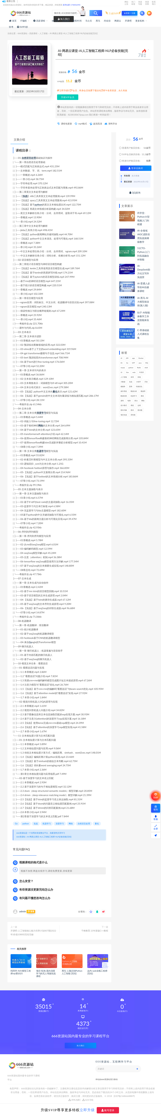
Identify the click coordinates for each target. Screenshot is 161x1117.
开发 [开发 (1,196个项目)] (146, 382)
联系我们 (154, 3)
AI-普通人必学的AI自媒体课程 (143, 287)
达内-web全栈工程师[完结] (97, 972)
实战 (25, 196)
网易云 (117, 20)
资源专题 (140, 3)
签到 (155, 808)
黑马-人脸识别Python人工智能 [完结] (72, 972)
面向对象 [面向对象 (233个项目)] (124, 410)
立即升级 (87, 1110)
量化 (55, 391)
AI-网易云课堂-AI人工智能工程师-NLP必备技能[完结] (49, 837)
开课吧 (128, 20)
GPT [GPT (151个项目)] (133, 363)
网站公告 (126, 3)
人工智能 (43, 33)
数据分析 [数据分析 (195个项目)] (134, 391)
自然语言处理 (29, 157)
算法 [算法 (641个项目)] (136, 401)
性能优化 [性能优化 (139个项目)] (139, 386)
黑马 (98, 20)
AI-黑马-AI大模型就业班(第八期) (143, 301)
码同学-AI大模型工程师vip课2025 (21, 972)
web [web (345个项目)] (134, 372)
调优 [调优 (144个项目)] (132, 405)
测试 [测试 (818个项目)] (142, 396)
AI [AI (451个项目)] (121, 358)
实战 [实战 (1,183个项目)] (130, 382)
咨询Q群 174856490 (71, 5)
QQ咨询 (134, 192)
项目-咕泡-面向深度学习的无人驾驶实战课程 (46, 973)
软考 (11, 26)
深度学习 (41, 412)
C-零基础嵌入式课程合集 (143, 334)
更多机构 (139, 20)
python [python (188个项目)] (130, 368)
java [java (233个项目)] (140, 363)
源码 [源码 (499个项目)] (122, 401)
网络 (40, 425)
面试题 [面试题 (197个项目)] (140, 410)
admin (22, 911)
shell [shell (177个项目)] (146, 368)
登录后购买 (135, 168)
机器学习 (41, 451)
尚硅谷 (107, 20)
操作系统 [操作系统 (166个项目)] (124, 391)
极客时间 (77, 20)
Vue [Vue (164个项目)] (127, 372)
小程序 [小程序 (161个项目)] (138, 382)
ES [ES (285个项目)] (121, 363)
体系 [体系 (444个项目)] (132, 377)
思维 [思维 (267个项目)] (130, 386)
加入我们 (80, 1045)
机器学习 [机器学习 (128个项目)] (134, 396)
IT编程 (23, 20)
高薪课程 (33, 33)
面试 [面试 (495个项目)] (132, 410)
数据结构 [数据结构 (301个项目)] (124, 396)
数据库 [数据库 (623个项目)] (143, 391)
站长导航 (87, 1100)
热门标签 (133, 3)
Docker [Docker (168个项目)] (141, 358)
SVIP (155, 796)
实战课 (65, 20)
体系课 (55, 20)
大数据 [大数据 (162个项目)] (123, 382)
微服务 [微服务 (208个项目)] (123, 386)
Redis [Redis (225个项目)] (139, 368)
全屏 (155, 827)
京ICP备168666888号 (124, 1096)
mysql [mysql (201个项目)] (123, 368)
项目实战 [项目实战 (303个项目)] (124, 415)
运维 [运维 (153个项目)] (139, 405)
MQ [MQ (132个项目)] (146, 363)
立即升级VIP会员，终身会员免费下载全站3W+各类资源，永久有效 (93, 90)
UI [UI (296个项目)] (121, 372)
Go (30, 642)
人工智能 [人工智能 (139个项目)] (124, 377)
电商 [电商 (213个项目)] (129, 401)
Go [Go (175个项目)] (127, 363)
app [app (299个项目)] (133, 358)
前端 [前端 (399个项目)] (139, 377)
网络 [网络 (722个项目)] (142, 401)
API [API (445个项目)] (127, 358)
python (38, 204)
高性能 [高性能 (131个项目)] (133, 415)
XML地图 (74, 1100)
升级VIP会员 (67, 97)
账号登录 (107, 1110)
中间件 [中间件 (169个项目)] (141, 372)
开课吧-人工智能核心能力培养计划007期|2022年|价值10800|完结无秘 (33, 932)
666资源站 (22, 33)
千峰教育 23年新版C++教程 (94, 930)
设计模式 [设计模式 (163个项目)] (124, 405)
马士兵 (88, 20)
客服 (155, 817)
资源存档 (147, 3)
